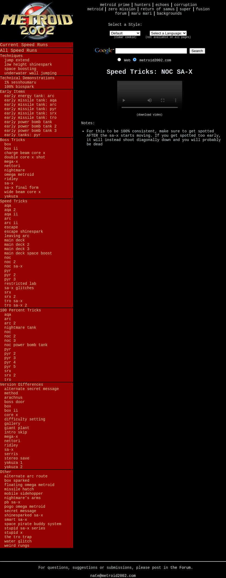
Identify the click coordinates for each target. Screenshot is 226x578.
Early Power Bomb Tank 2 (30, 126)
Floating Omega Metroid (29, 485)
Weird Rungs (16, 546)
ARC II (11, 223)
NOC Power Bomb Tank (26, 345)
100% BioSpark (19, 87)
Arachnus (13, 397)
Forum (120, 13)
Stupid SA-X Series (24, 528)
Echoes (162, 5)
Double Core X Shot (24, 157)
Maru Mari (141, 13)
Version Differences (21, 384)
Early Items (12, 92)
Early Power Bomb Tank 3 (30, 131)
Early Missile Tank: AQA (30, 100)
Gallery (12, 423)
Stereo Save (16, 458)
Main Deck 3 (16, 249)
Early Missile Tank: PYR (30, 109)
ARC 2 (10, 323)
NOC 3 (10, 341)
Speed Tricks (13, 201)
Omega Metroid (19, 175)
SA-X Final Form (21, 188)
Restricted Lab (20, 284)
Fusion (202, 9)
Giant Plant (16, 428)
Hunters (142, 5)
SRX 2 (10, 297)
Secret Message (20, 511)
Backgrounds (169, 13)
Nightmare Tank (20, 327)
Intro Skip (15, 432)
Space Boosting (20, 69)
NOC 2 (10, 262)
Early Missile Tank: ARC (30, 105)
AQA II (11, 214)
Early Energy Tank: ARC (29, 96)
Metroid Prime (115, 5)
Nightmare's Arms (22, 498)
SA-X (9, 183)
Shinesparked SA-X (23, 515)
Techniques (11, 56)
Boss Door (14, 402)
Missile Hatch (19, 489)
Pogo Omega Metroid (24, 506)
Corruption (185, 5)
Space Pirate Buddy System (32, 524)
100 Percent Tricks (20, 310)
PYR (7, 271)
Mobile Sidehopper (23, 493)
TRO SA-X (13, 301)
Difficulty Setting (24, 419)
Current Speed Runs (24, 44)
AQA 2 (10, 210)
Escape (11, 227)
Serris (11, 454)
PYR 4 (10, 362)
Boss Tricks (12, 140)
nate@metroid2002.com (113, 576)
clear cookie (125, 37)
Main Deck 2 (16, 244)
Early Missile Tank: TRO (30, 118)
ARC (7, 218)
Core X (11, 415)
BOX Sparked (16, 480)
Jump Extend (16, 60)
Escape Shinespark (23, 231)
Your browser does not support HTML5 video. (149, 97)
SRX (7, 292)
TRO (7, 380)
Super (185, 9)
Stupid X (13, 533)
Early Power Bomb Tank (28, 122)
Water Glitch (18, 541)
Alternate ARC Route (26, 476)
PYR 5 (10, 367)
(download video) (149, 114)
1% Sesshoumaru (20, 82)
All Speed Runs (18, 50)
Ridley (11, 179)
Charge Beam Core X (24, 153)
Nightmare (14, 170)
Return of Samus (157, 9)
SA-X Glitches (19, 288)
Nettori (12, 166)
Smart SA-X (15, 520)
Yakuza (11, 196)
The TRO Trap (18, 537)
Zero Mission (122, 9)
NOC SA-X (13, 266)
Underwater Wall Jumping (30, 73)
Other (5, 472)
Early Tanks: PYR (22, 135)
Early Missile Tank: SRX (30, 113)
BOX (7, 144)
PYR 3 (10, 279)
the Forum (180, 568)
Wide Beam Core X (22, 192)
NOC (7, 258)
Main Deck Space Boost (28, 253)
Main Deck (14, 240)
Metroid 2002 (36, 21)
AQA (7, 205)
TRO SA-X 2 (15, 305)
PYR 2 (10, 275)
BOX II (11, 148)
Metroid (95, 9)
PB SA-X (12, 502)
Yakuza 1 (13, 463)
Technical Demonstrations (27, 78)
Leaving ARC (16, 236)
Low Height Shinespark (28, 64)
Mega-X (11, 161)
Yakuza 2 (13, 467)
